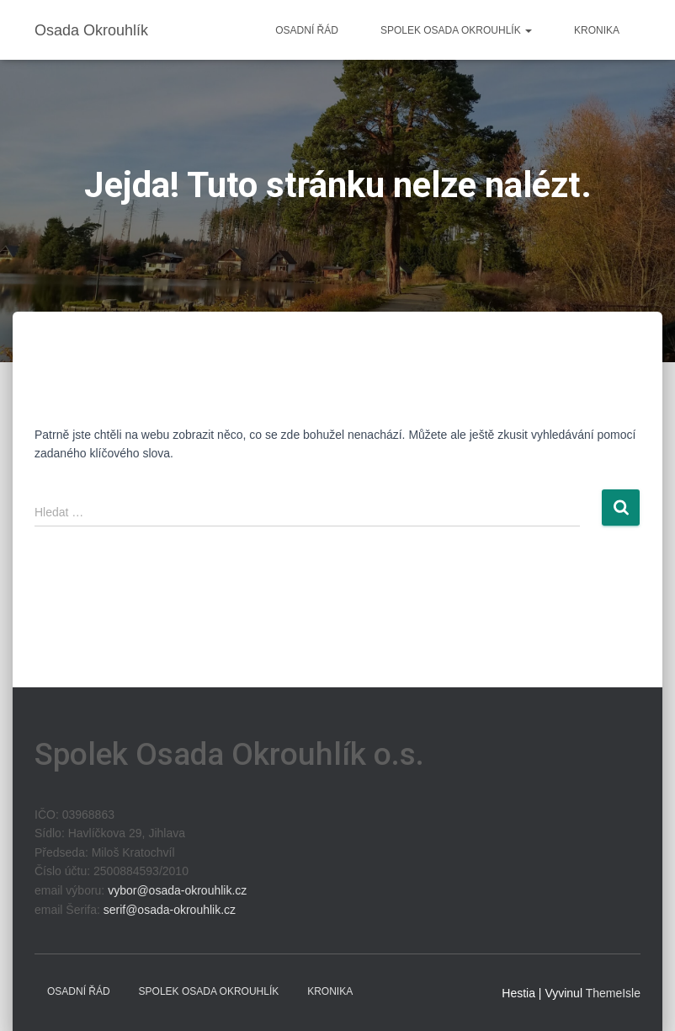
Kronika (596, 30)
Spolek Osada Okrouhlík (456, 30)
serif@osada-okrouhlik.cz (170, 909)
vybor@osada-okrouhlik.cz (177, 890)
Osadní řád (306, 30)
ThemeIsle (613, 993)
